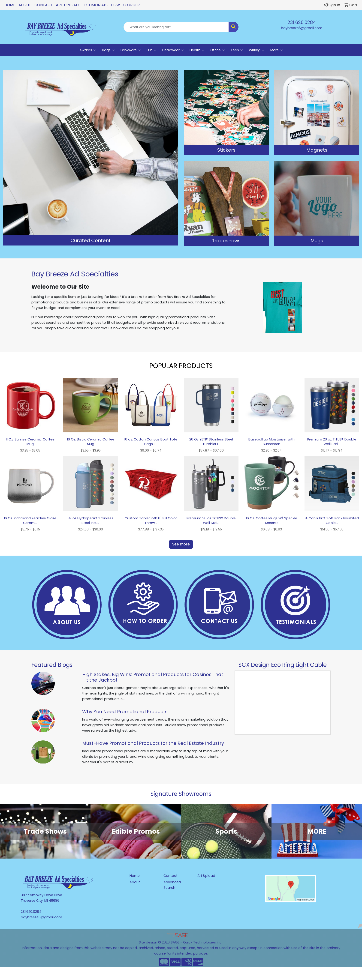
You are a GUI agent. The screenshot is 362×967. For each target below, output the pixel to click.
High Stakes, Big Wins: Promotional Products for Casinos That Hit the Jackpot (152, 677)
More (276, 50)
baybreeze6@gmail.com (301, 28)
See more (181, 544)
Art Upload (67, 5)
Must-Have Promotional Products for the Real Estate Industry (153, 743)
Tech (237, 50)
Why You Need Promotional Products (125, 711)
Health (197, 50)
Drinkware (131, 50)
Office (217, 50)
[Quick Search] (176, 27)
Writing (256, 50)
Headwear (173, 50)
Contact (43, 5)
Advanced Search (172, 885)
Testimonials (95, 5)
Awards (87, 50)
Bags (108, 50)
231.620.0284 (301, 22)
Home (9, 5)
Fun (151, 50)
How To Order (125, 5)
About (24, 5)
